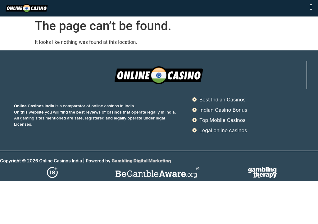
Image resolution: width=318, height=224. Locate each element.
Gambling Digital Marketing (141, 160)
